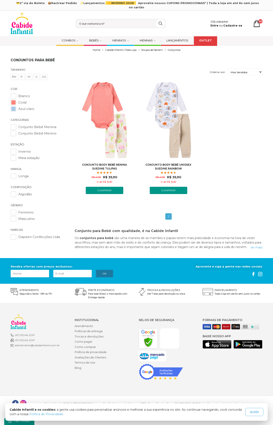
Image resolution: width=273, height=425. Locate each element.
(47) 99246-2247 (25, 335)
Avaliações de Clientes (90, 357)
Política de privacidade (91, 352)
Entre (214, 25)
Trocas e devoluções (89, 336)
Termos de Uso (85, 362)
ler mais (256, 247)
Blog (78, 368)
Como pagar (83, 341)
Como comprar (85, 347)
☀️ (121, 3)
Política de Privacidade (46, 414)
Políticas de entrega (89, 331)
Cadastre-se (232, 25)
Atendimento (84, 326)
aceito (254, 412)
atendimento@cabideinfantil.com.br (37, 345)
